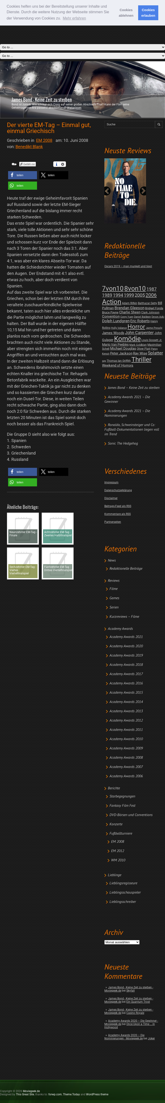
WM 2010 (118, 860)
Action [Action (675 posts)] (111, 302)
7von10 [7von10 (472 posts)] (113, 288)
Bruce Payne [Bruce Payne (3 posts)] (110, 312)
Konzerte (115, 824)
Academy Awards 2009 (126, 748)
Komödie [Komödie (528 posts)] (127, 339)
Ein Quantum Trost (138, 1001)
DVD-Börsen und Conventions (131, 815)
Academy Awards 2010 (126, 739)
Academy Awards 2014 (126, 702)
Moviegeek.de (31, 1091)
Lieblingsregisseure (123, 883)
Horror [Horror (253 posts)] (136, 326)
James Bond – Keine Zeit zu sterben (133, 388)
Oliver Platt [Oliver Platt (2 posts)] (143, 348)
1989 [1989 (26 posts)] (107, 295)
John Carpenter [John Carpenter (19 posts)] (139, 332)
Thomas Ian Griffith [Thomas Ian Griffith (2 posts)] (119, 360)
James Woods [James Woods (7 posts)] (113, 333)
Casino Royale (135, 1013)
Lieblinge (114, 875)
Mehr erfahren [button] (74, 18)
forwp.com (55, 1094)
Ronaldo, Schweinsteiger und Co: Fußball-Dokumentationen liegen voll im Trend (131, 430)
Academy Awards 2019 (126, 655)
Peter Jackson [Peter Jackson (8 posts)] (121, 353)
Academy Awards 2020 (126, 646)
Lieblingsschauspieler (125, 892)
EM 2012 (117, 851)
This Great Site (25, 1094)
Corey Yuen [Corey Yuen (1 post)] (126, 316)
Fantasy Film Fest (122, 806)
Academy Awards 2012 (126, 720)
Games (114, 598)
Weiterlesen (74, 107)
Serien (113, 607)
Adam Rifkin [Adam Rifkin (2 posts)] (129, 303)
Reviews (113, 581)
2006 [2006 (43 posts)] (151, 295)
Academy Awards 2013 (126, 711)
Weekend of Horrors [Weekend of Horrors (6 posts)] (117, 365)
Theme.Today (71, 1094)
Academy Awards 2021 (126, 637)
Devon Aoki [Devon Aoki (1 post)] (158, 316)
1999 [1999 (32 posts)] (129, 295)
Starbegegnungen (122, 796)
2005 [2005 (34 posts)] (140, 295)
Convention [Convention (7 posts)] (111, 316)
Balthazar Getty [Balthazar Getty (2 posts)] (147, 303)
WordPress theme (97, 1094)
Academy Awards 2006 (126, 776)
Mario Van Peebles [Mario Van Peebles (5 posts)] (115, 344)
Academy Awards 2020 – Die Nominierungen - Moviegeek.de (124, 1037)
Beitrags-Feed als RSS (117, 506)
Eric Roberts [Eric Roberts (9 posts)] (140, 321)
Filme (113, 589)
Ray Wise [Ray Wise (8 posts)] (140, 353)
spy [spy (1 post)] (104, 360)
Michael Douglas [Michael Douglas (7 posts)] (123, 348)
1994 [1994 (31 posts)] (118, 295)
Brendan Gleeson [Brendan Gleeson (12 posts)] (129, 308)
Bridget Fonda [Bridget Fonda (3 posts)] (154, 308)
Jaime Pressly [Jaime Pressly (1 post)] (154, 327)
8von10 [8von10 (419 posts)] (135, 288)
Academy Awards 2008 (126, 757)
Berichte (114, 788)
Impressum (111, 482)
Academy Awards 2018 (126, 665)
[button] (22, 175)
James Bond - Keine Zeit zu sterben (42, 99)
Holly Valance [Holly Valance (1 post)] (119, 327)
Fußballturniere (120, 833)
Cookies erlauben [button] (148, 12)
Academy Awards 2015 (126, 692)
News (112, 560)
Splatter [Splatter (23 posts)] (155, 353)
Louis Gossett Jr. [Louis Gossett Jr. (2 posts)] (151, 340)
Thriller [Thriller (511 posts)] (141, 359)
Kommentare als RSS (117, 514)
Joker (151, 1038)
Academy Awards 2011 (126, 730)
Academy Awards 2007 (126, 767)
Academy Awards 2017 (126, 674)
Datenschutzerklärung (118, 490)
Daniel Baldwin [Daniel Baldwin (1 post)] (142, 316)
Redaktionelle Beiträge (125, 568)
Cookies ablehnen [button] (126, 12)
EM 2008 (117, 841)
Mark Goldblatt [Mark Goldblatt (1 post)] (138, 344)
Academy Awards (120, 629)
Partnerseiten (112, 522)
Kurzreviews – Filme (124, 617)
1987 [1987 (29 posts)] (151, 289)
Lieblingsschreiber (122, 902)
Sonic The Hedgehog (123, 443)
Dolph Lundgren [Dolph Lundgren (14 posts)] (116, 321)
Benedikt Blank (29, 146)
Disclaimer (111, 498)
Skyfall (130, 990)
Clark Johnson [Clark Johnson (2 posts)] (150, 312)
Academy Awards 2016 (126, 683)
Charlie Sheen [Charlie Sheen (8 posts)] (129, 312)
